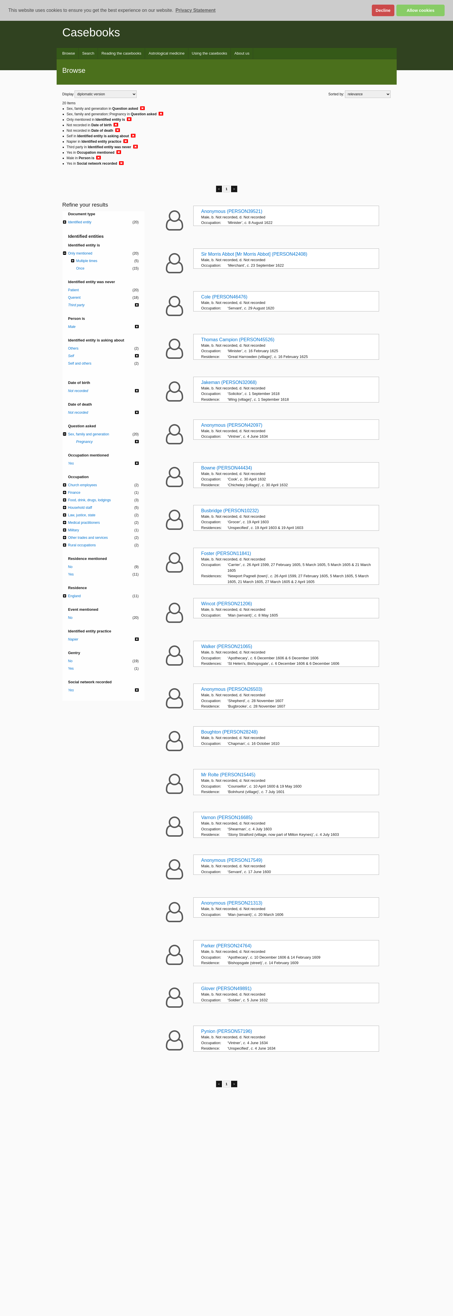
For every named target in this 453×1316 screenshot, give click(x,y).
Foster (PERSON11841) (226, 553)
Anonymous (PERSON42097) (231, 425)
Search (88, 53)
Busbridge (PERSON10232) (230, 510)
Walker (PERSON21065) (226, 646)
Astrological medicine (166, 53)
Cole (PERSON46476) (224, 296)
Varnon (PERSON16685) (227, 817)
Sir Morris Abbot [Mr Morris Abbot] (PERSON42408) (254, 254)
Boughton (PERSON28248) (229, 732)
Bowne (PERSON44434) (226, 467)
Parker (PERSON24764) (226, 945)
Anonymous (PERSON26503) (231, 689)
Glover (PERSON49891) (226, 988)
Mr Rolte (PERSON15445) (228, 774)
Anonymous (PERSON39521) (231, 211)
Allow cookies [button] (421, 10)
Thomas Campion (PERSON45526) (237, 339)
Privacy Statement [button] (195, 10)
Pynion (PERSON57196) (226, 1031)
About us (241, 53)
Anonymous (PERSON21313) (231, 903)
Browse (68, 53)
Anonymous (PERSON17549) (231, 860)
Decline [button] (383, 10)
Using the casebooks (209, 53)
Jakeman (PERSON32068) (229, 382)
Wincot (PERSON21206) (226, 603)
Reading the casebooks (121, 53)
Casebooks (91, 32)
